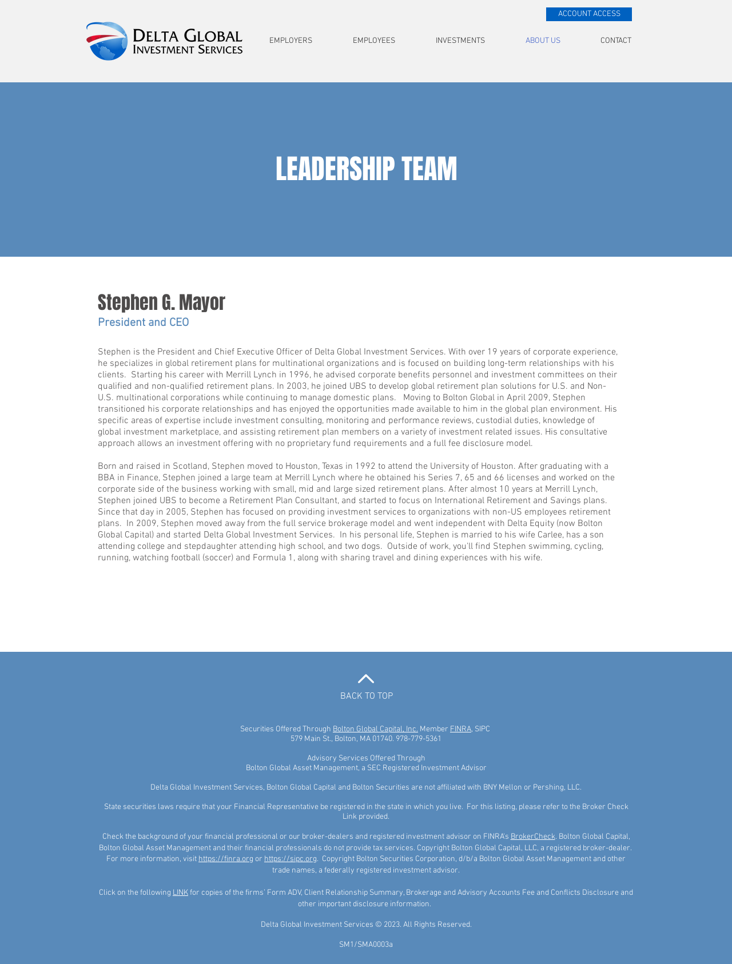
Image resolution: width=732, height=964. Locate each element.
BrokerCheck (533, 837)
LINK (180, 893)
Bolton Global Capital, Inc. (375, 729)
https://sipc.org (290, 859)
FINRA (460, 729)
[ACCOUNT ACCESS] (589, 14)
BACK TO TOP (366, 696)
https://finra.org (225, 859)
